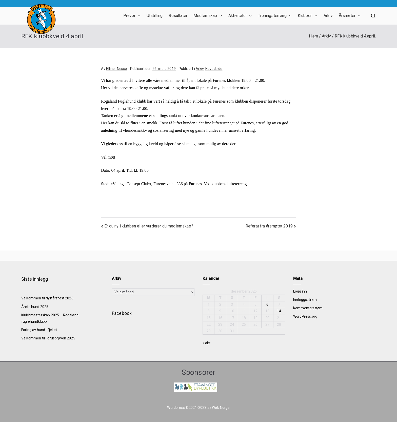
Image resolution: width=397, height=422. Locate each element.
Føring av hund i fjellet (39, 330)
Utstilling (155, 15)
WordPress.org (305, 316)
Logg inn (300, 291)
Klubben (307, 16)
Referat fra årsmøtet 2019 (269, 226)
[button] (138, 16)
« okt (206, 343)
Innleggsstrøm (305, 300)
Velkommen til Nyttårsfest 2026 (47, 298)
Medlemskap (207, 16)
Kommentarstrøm (308, 308)
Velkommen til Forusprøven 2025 (48, 338)
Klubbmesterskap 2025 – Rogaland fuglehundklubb (49, 318)
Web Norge (221, 408)
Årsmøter (350, 16)
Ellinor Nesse (116, 69)
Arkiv (328, 15)
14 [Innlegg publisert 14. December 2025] (279, 311)
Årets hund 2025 (34, 307)
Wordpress (176, 408)
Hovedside (213, 69)
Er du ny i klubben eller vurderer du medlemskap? (148, 226)
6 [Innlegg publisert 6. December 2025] (267, 304)
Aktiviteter (240, 16)
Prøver (132, 16)
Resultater (178, 15)
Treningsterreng (274, 16)
